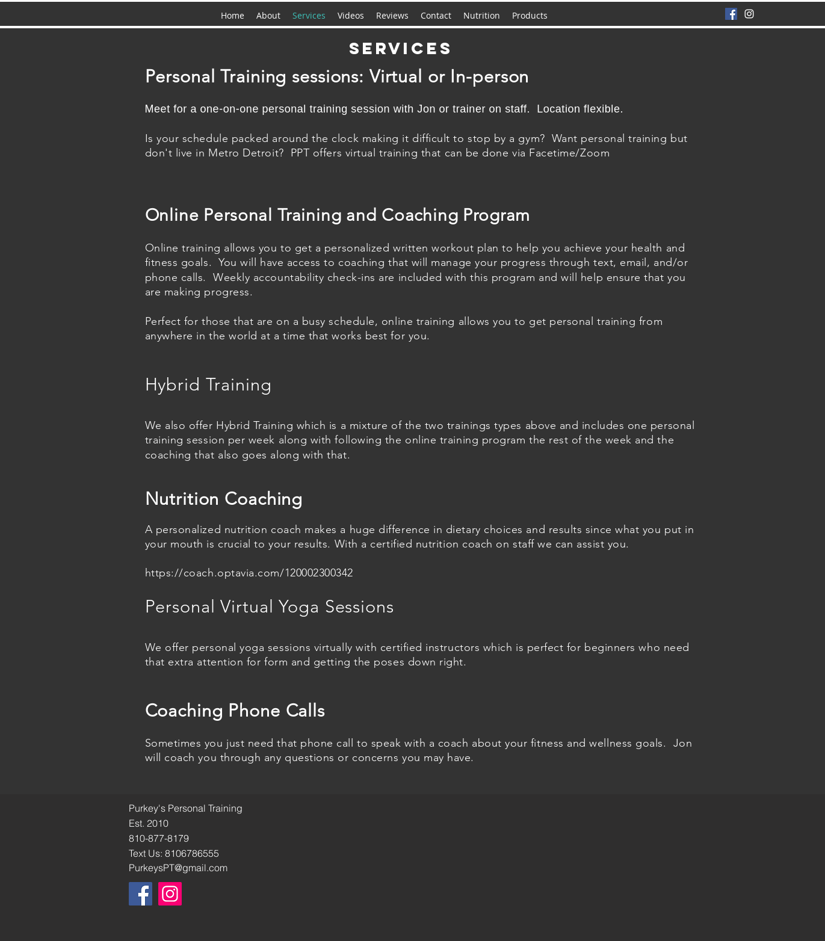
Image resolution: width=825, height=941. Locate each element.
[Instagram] (170, 894)
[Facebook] (731, 14)
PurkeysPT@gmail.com (178, 868)
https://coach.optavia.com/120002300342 (249, 572)
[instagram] (749, 14)
